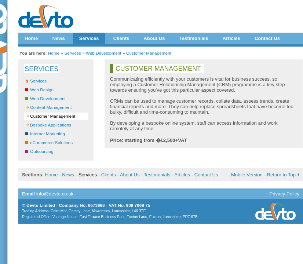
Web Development (103, 53)
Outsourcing (42, 151)
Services (89, 38)
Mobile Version (247, 174)
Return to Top (281, 174)
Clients (121, 38)
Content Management (51, 107)
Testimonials (193, 38)
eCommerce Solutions (51, 142)
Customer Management (148, 53)
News (58, 38)
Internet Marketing (47, 133)
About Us (154, 38)
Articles (231, 38)
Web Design (42, 89)
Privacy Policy (284, 194)
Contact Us (267, 38)
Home (31, 38)
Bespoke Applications (50, 125)
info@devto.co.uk (55, 194)
